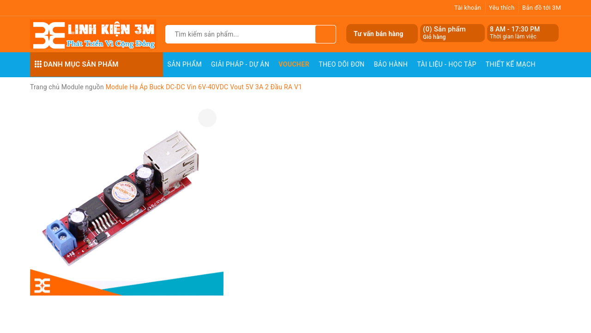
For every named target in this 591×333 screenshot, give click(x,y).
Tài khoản (467, 7)
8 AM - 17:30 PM (515, 29)
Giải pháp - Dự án (240, 64)
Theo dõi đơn (342, 64)
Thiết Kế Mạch (511, 64)
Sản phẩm (185, 64)
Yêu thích (502, 7)
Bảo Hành (391, 64)
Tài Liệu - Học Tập (446, 64)
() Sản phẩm (444, 33)
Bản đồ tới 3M (541, 7)
